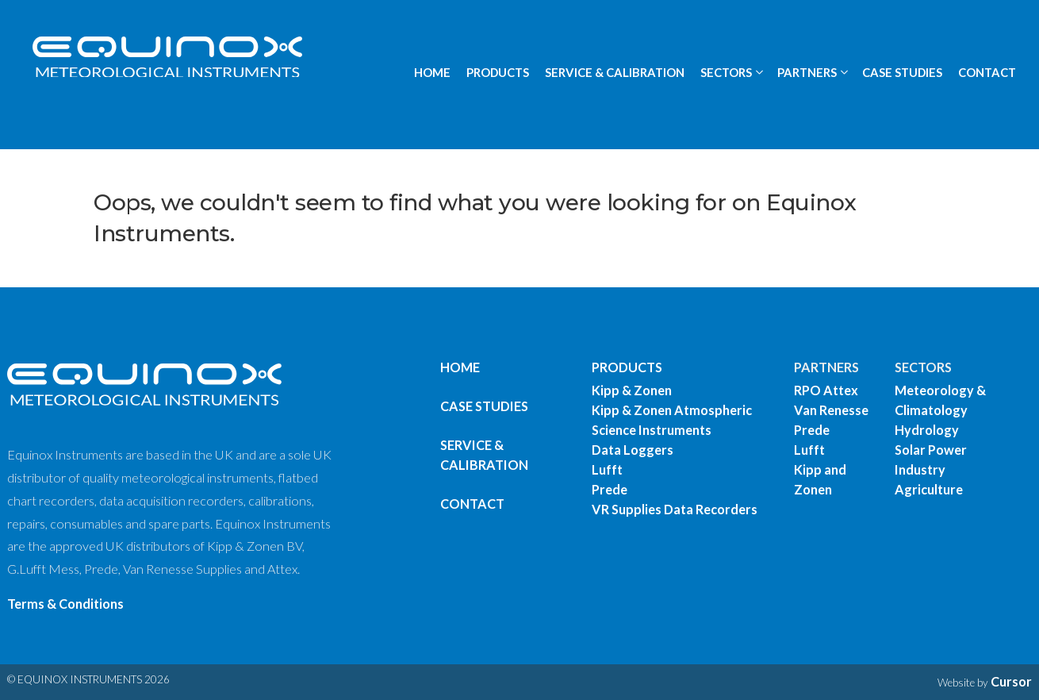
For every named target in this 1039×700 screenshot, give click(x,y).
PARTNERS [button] (807, 72)
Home (460, 367)
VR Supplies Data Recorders (674, 509)
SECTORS (923, 367)
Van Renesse (831, 409)
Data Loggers (632, 449)
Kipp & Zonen (632, 390)
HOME (432, 72)
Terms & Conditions (65, 603)
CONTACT (987, 72)
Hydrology (927, 429)
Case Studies (484, 405)
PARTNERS (826, 367)
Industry (920, 469)
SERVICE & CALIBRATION (614, 72)
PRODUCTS (497, 72)
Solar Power (931, 449)
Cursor (1011, 681)
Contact (472, 503)
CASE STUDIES (902, 72)
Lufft (607, 469)
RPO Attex (826, 390)
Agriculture (929, 489)
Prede (609, 489)
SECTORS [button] (726, 72)
